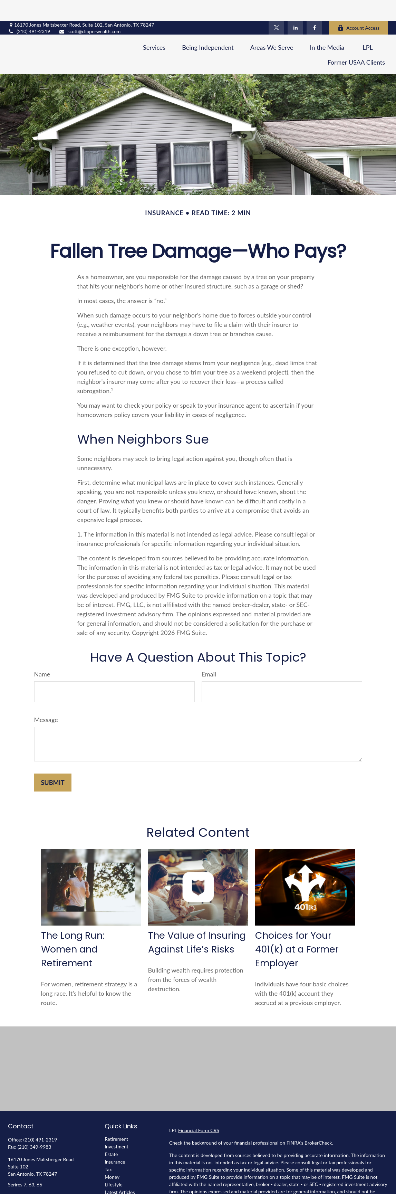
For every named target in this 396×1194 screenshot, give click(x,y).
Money (112, 1156)
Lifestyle (114, 1164)
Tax (108, 1149)
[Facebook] (314, 7)
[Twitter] (276, 7)
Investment (116, 1126)
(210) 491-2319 (29, 10)
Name (42, 653)
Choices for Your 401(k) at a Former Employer (297, 928)
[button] (154, 26)
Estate (111, 1133)
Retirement (116, 1118)
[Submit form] (52, 762)
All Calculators (120, 1187)
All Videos (115, 1179)
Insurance (115, 1141)
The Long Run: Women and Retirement (72, 928)
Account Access (358, 7)
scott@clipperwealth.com (89, 10)
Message (46, 699)
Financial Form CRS (198, 1109)
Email (209, 653)
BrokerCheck (318, 1122)
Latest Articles (120, 1171)
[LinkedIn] (295, 7)
